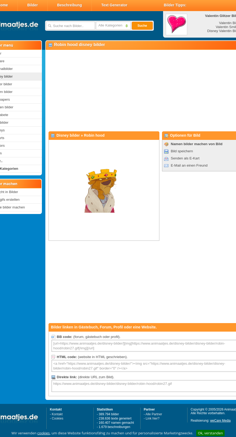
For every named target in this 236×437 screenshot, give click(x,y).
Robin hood (94, 135)
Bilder (32, 5)
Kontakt (57, 414)
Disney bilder (68, 135)
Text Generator (114, 5)
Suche (142, 26)
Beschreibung (69, 5)
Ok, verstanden (210, 433)
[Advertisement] (136, 90)
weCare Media (220, 420)
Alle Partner (154, 414)
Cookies (57, 418)
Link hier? (152, 418)
